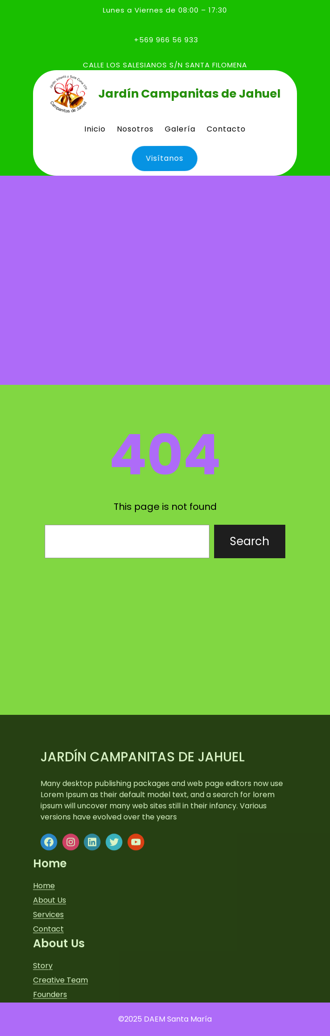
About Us (49, 992)
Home (44, 977)
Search (249, 541)
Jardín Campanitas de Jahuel (189, 94)
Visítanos (162, 158)
